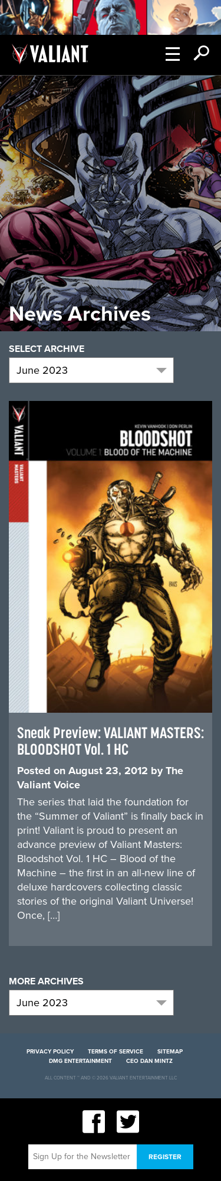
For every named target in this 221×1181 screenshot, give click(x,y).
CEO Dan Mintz (149, 1061)
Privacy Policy (50, 1051)
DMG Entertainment (80, 1061)
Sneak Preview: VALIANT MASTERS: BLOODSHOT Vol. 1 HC (110, 740)
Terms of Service (115, 1051)
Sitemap (170, 1051)
